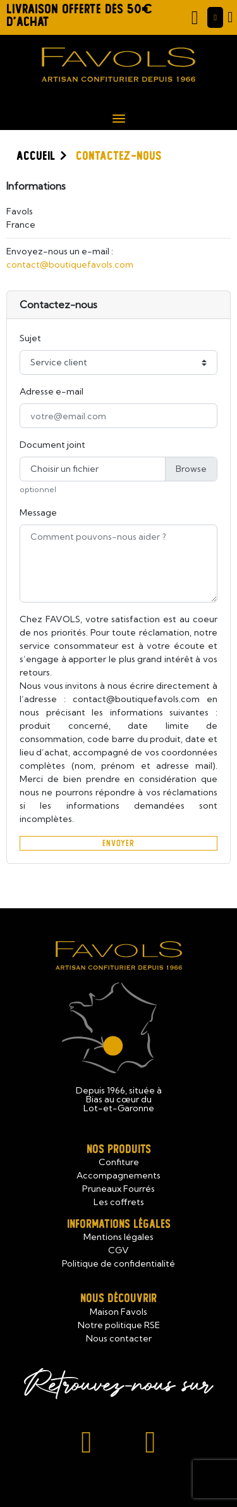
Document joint (52, 444)
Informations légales (119, 1224)
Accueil (35, 156)
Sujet (30, 338)
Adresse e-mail (51, 391)
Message (38, 512)
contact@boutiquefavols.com (69, 264)
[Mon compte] (215, 18)
